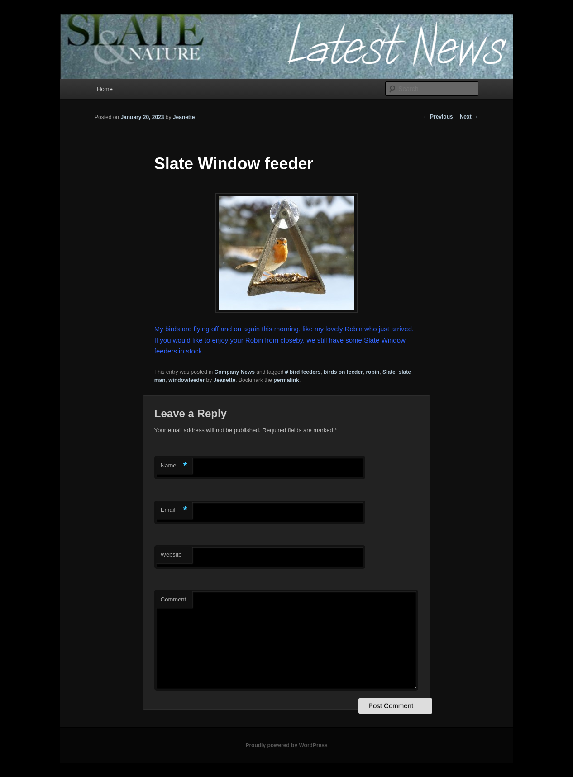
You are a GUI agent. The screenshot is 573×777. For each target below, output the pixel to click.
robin (372, 372)
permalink (286, 380)
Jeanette (184, 117)
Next (469, 117)
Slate (389, 372)
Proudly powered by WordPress (286, 745)
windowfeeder (186, 380)
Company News (235, 372)
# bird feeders (303, 372)
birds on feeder (343, 372)
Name (174, 465)
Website (171, 554)
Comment (173, 599)
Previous (438, 117)
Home (105, 89)
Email (174, 510)
